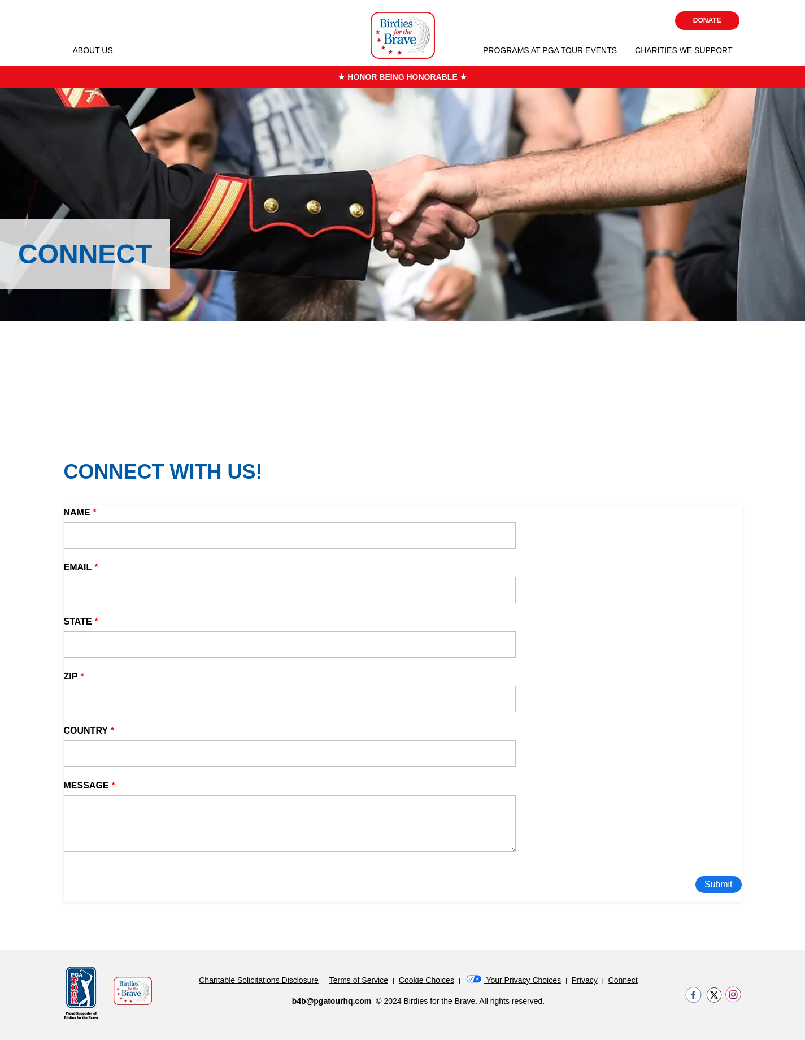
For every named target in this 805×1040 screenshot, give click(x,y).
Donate (707, 20)
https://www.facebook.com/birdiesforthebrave (693, 994)
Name (77, 512)
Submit (718, 884)
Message (86, 785)
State (78, 621)
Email (78, 567)
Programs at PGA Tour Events (550, 50)
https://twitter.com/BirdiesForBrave (713, 994)
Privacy (585, 980)
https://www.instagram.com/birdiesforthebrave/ (733, 994)
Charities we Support (683, 50)
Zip (71, 676)
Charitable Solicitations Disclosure (259, 980)
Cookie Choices (426, 980)
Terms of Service (358, 980)
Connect (623, 980)
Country (86, 730)
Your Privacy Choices (513, 980)
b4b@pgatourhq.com (331, 1001)
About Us (93, 50)
